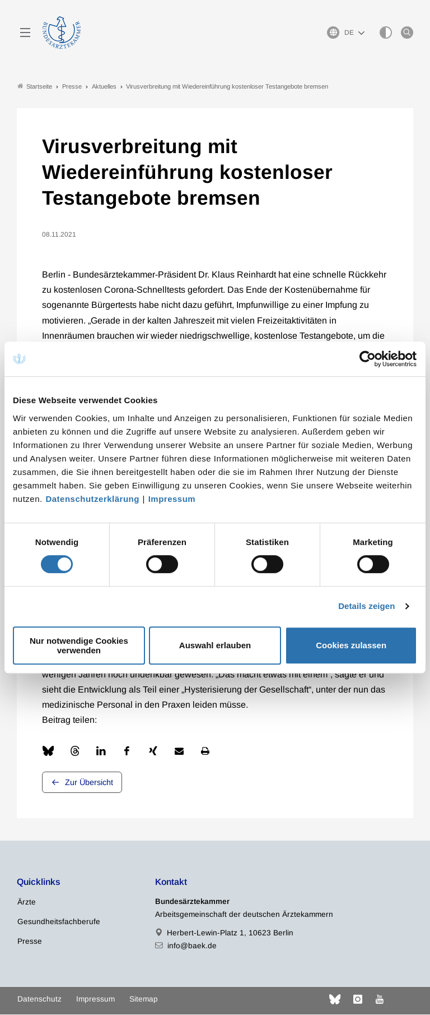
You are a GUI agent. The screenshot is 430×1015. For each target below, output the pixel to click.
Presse (29, 942)
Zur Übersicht (89, 782)
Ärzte (26, 902)
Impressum (172, 499)
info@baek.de (192, 946)
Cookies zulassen (351, 645)
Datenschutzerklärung (92, 499)
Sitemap (143, 999)
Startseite (34, 86)
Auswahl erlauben (215, 645)
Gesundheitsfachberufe (58, 922)
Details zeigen (366, 606)
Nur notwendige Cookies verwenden (79, 645)
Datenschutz (39, 999)
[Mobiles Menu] (25, 32)
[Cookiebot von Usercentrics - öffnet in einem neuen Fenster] (368, 359)
